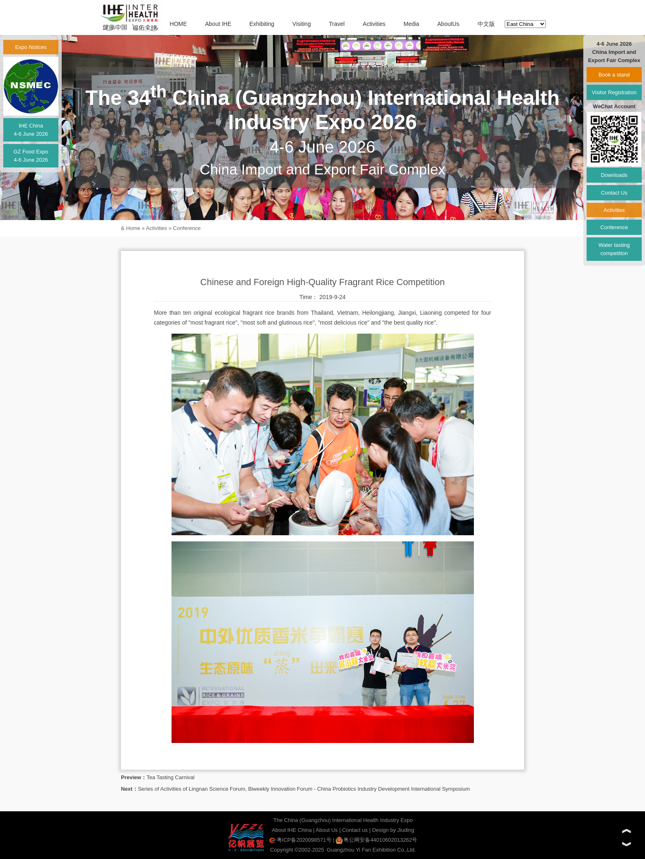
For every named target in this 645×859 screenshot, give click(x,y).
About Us (327, 830)
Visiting (301, 24)
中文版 (486, 24)
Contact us (355, 830)
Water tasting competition (614, 249)
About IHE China (292, 830)
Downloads (614, 175)
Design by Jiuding (393, 830)
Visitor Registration (614, 92)
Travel (337, 24)
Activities (374, 24)
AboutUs (448, 24)
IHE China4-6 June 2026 (31, 130)
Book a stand (614, 75)
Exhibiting (261, 24)
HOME (178, 24)
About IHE (218, 24)
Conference (187, 228)
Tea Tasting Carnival (170, 777)
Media (411, 24)
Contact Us (614, 193)
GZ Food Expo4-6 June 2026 (31, 156)
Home (133, 228)
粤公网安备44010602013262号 (376, 840)
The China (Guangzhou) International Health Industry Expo (343, 820)
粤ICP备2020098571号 (300, 840)
